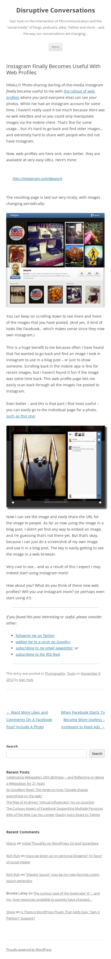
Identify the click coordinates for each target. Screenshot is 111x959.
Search (12, 746)
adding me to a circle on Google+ (43, 641)
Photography (55, 673)
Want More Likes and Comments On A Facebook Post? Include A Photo (29, 719)
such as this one (20, 416)
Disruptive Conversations (55, 10)
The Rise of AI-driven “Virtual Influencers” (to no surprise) (50, 802)
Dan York (26, 679)
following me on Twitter (35, 635)
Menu (56, 47)
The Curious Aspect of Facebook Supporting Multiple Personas (54, 808)
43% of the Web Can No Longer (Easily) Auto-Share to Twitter (53, 814)
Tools (71, 673)
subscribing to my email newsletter (44, 648)
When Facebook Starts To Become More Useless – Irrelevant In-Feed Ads (83, 719)
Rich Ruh (13, 855)
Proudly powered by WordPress (29, 949)
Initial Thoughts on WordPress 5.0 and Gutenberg (60, 843)
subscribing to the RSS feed (38, 654)
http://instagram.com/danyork (37, 178)
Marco (11, 843)
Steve (10, 912)
